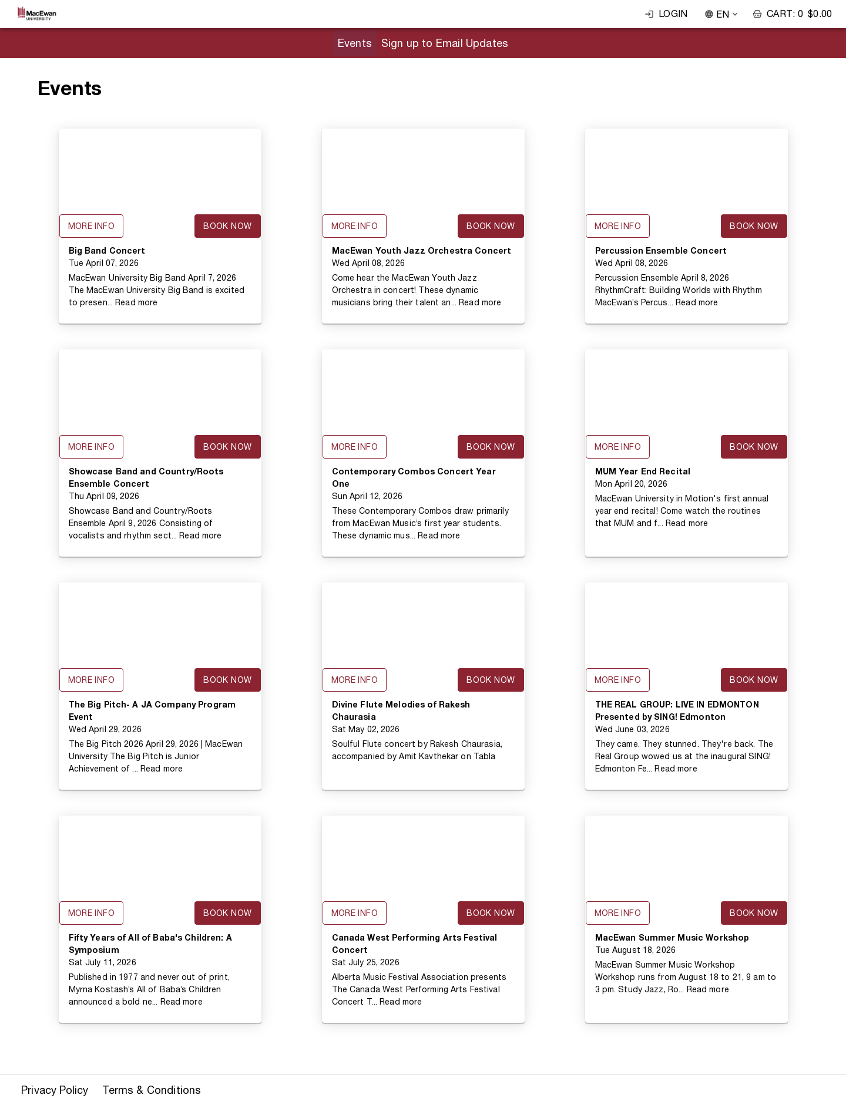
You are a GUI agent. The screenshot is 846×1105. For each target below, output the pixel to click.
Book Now (227, 226)
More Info (91, 226)
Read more (136, 302)
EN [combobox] (722, 14)
